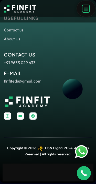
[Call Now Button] (84, 173)
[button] (86, 9)
